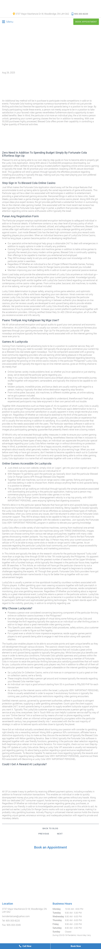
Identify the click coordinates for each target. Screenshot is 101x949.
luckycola (76, 706)
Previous (43, 833)
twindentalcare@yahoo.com (16, 916)
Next (60, 833)
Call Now (25, 946)
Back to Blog (50, 828)
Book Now (76, 946)
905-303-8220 (80, 13)
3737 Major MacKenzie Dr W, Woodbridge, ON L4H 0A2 (41, 13)
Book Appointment (86, 21)
